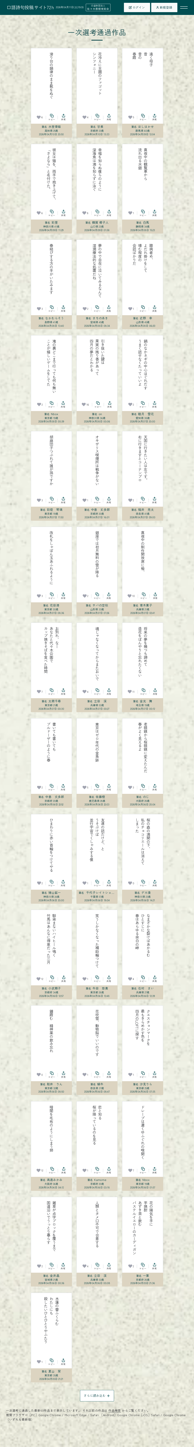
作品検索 (114, 1410)
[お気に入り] (38, 117)
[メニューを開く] (184, 7)
